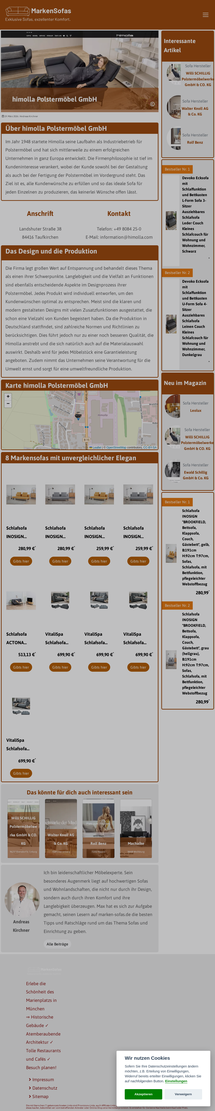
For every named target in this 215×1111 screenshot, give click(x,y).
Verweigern (183, 1094)
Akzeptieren (144, 1094)
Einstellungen (176, 1081)
